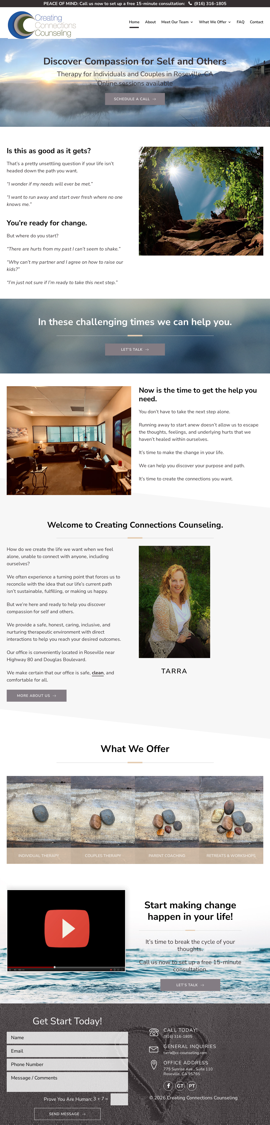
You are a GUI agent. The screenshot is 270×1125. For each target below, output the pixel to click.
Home (134, 22)
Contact (256, 22)
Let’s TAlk (132, 349)
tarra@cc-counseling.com (185, 1053)
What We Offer (212, 22)
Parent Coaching (167, 855)
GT (180, 1086)
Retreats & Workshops (231, 855)
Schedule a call (132, 99)
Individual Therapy (38, 855)
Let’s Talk (187, 985)
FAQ (240, 22)
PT (192, 1086)
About (150, 22)
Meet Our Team (175, 22)
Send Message (64, 1114)
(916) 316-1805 (207, 3)
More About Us (33, 695)
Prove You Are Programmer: (68, 1099)
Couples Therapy (103, 855)
